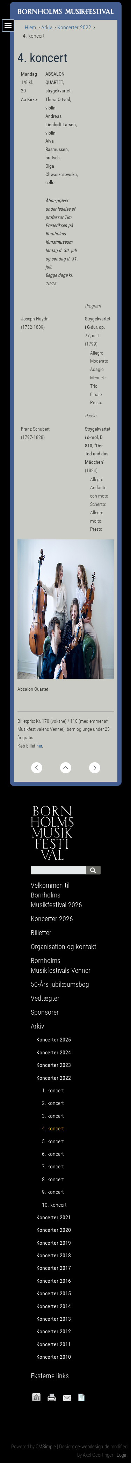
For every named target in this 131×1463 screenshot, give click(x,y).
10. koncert (54, 1205)
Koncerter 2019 (53, 1243)
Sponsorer (45, 1012)
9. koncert (53, 1192)
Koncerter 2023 (53, 1065)
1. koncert (53, 1090)
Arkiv (46, 27)
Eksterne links (50, 1376)
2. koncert (53, 1103)
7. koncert (53, 1166)
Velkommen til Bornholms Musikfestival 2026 (56, 895)
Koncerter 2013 (53, 1319)
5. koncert (53, 1141)
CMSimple (46, 1446)
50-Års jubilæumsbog (60, 984)
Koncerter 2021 (53, 1217)
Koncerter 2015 (53, 1293)
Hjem (30, 27)
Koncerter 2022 (74, 27)
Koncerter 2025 (53, 1039)
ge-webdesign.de (92, 1446)
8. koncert (53, 1179)
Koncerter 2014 (53, 1306)
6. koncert (53, 1154)
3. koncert (53, 1116)
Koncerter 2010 (53, 1357)
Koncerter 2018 (53, 1255)
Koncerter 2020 (53, 1230)
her (39, 746)
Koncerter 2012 (53, 1331)
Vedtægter (45, 998)
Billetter (41, 932)
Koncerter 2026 (52, 919)
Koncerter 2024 (53, 1052)
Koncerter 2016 (53, 1281)
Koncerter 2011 (53, 1344)
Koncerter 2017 (53, 1268)
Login (122, 1455)
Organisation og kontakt (63, 946)
